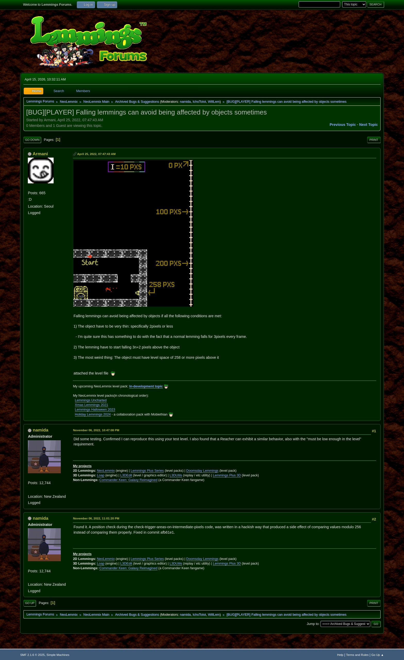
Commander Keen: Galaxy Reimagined (128, 480)
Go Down (32, 139)
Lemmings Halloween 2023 (95, 409)
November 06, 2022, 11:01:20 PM (96, 518)
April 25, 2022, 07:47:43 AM (96, 154)
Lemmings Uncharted (91, 400)
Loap (100, 475)
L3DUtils (176, 475)
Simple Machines (57, 654)
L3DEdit (126, 475)
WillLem (214, 101)
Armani (40, 153)
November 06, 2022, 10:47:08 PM (96, 430)
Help (340, 654)
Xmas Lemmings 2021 (91, 405)
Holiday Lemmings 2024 (93, 414)
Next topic (368, 125)
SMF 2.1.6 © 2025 (32, 654)
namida (185, 101)
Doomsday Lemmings (202, 470)
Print (373, 139)
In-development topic (146, 386)
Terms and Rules (357, 654)
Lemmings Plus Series (147, 470)
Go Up (29, 603)
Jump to (312, 624)
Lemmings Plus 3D (227, 475)
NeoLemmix (106, 470)
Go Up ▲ (377, 654)
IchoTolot (199, 101)
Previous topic (343, 125)
